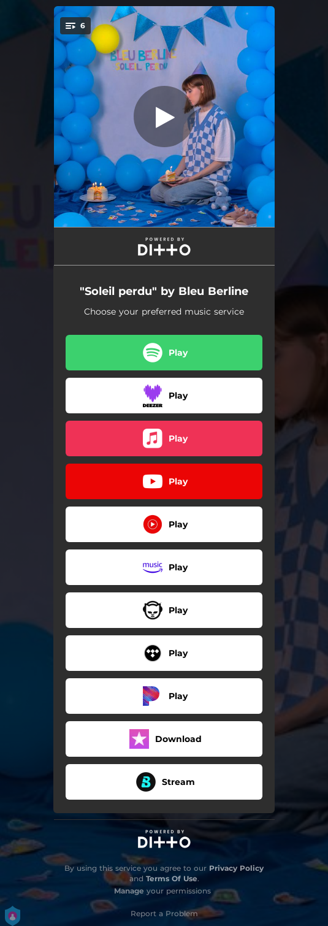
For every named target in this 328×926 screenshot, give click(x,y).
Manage (129, 890)
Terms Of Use (171, 878)
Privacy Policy (236, 868)
